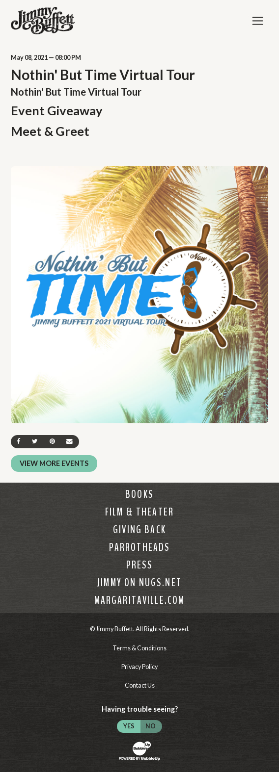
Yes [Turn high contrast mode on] (128, 726)
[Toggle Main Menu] (257, 20)
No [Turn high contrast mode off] (150, 726)
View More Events (54, 463)
